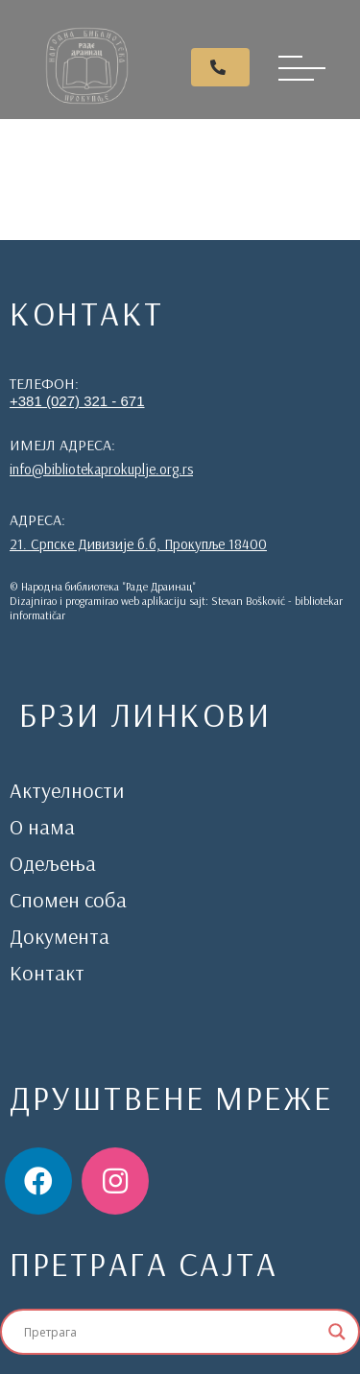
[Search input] (171, 1331)
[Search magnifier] (337, 1331)
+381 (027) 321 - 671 (77, 401)
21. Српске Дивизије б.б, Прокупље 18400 (138, 544)
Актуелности (67, 790)
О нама (42, 826)
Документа (59, 936)
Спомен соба (68, 899)
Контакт (47, 972)
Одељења (53, 863)
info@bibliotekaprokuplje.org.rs (101, 469)
